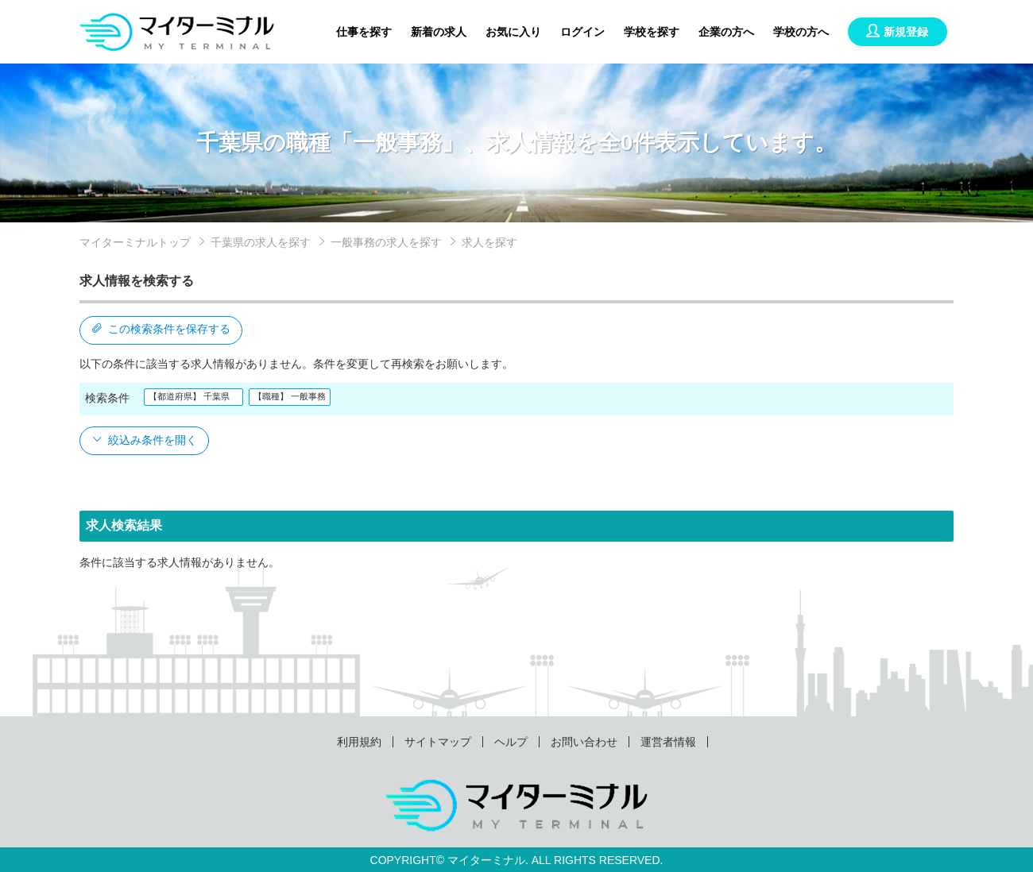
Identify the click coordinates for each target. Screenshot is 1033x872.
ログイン (582, 31)
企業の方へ (726, 31)
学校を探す (651, 31)
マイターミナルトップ (135, 242)
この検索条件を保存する (160, 328)
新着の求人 (438, 31)
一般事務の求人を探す (386, 242)
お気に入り (513, 31)
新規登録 (897, 31)
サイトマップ (437, 741)
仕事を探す (364, 31)
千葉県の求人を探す (261, 242)
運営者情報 (668, 741)
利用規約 (359, 741)
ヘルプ (511, 741)
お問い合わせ (584, 741)
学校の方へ (801, 31)
